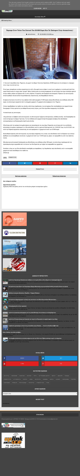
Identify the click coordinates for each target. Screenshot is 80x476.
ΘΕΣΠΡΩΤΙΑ (38, 379)
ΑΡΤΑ (35, 375)
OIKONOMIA (14, 375)
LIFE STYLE (6, 375)
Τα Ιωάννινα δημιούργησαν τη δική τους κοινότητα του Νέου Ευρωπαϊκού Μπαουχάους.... (33, 299)
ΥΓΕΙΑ (47, 382)
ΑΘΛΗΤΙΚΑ (22, 375)
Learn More (37, 8)
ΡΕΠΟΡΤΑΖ (31, 382)
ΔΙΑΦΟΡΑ (60, 375)
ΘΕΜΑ (31, 379)
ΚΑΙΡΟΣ (52, 379)
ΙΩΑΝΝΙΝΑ (45, 379)
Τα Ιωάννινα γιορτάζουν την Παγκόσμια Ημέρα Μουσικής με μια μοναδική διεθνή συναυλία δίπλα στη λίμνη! (38, 286)
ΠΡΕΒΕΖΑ (14, 382)
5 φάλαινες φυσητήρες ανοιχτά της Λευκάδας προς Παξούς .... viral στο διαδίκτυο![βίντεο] (33, 325)
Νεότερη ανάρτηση (20, 176)
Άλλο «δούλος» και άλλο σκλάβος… (12, 332)
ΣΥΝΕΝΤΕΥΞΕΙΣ (40, 382)
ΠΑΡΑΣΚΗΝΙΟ (65, 379)
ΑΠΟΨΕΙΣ (29, 375)
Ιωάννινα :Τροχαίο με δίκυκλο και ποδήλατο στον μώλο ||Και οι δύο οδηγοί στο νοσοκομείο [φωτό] (35, 280)
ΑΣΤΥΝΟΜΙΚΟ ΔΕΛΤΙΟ (44, 375)
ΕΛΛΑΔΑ (67, 375)
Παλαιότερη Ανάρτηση (59, 176)
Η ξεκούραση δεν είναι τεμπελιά (17, 306)
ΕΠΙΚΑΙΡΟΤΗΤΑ (12, 157)
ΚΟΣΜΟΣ (58, 379)
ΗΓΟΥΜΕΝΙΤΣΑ (17, 379)
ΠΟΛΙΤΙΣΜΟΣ (7, 382)
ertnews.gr (6, 152)
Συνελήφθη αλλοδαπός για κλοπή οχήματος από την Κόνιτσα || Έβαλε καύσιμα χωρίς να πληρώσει (35, 338)
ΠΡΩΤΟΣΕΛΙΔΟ (22, 382)
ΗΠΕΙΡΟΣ (25, 379)
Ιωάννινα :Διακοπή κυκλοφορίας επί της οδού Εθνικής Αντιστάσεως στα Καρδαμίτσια (32, 312)
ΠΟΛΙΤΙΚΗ (73, 379)
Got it (45, 8)
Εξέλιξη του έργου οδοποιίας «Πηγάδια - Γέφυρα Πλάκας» (24, 293)
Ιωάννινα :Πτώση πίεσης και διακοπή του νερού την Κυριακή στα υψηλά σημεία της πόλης (33, 319)
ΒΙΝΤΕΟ (54, 375)
